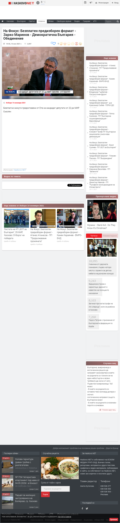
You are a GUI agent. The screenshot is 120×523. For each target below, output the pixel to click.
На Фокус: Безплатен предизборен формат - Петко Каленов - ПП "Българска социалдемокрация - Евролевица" (101, 116)
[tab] (94, 237)
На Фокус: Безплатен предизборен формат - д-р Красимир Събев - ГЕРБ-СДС (101, 102)
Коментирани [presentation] (110, 235)
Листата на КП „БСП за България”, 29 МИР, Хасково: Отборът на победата (15, 233)
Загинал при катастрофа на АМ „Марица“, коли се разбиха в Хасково (102, 306)
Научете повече (64, 516)
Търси (45, 494)
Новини (41, 21)
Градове (86, 21)
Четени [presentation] (93, 235)
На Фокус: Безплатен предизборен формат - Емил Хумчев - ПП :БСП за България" (102, 145)
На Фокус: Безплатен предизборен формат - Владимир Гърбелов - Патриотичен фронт (99, 91)
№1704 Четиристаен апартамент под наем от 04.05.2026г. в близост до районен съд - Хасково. (27, 483)
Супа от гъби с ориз (51, 482)
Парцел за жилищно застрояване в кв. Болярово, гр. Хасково (26, 498)
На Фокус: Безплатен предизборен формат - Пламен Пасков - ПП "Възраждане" (102, 155)
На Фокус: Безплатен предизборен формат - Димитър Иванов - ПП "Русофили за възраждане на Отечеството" (102, 182)
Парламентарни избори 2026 (14, 25)
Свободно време (64, 21)
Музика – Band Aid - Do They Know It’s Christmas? (101, 226)
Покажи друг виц (107, 410)
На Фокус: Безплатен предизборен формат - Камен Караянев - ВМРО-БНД (69, 233)
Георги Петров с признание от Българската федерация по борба (102, 323)
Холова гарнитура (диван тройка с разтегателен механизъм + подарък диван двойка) (26, 465)
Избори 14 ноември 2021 (16, 103)
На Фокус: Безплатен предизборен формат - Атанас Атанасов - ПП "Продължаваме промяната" (41, 235)
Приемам (113, 519)
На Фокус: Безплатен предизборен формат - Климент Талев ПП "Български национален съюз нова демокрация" (102, 132)
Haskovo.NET (19, 169)
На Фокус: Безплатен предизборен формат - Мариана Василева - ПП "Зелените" (99, 168)
